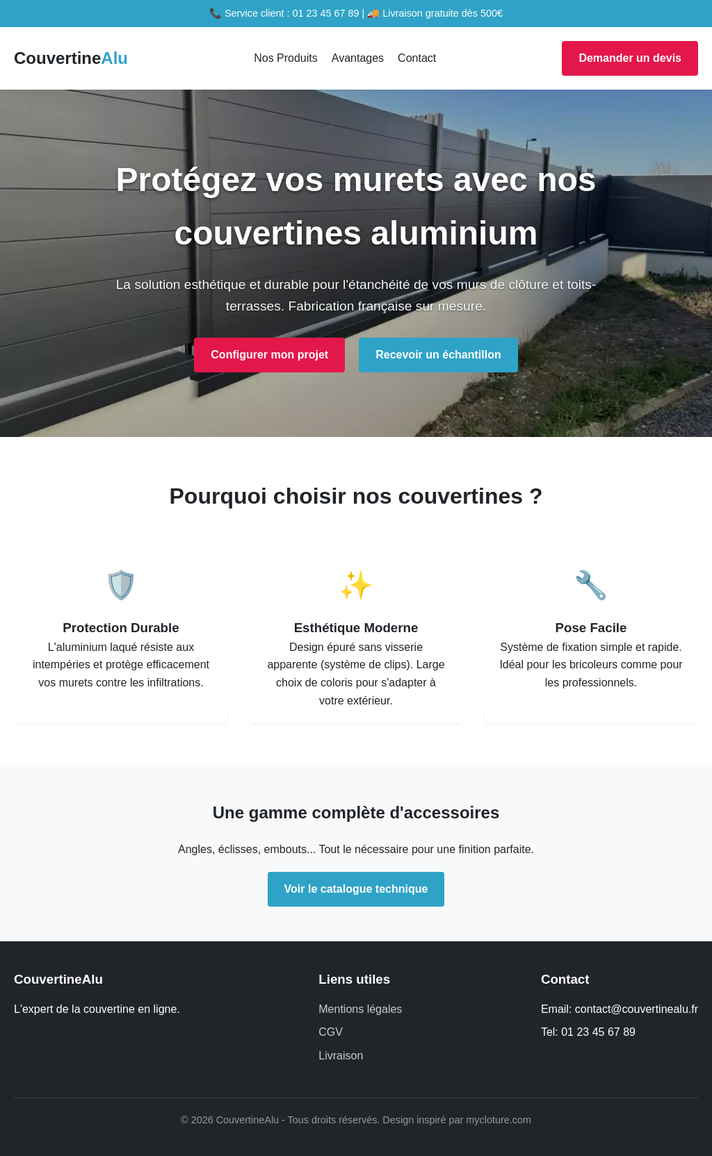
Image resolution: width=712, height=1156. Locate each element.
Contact (417, 58)
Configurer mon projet (269, 355)
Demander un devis (629, 58)
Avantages (358, 58)
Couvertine (71, 58)
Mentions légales (360, 1009)
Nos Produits (286, 58)
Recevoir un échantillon (438, 355)
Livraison (340, 1056)
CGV (330, 1032)
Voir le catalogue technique (356, 889)
